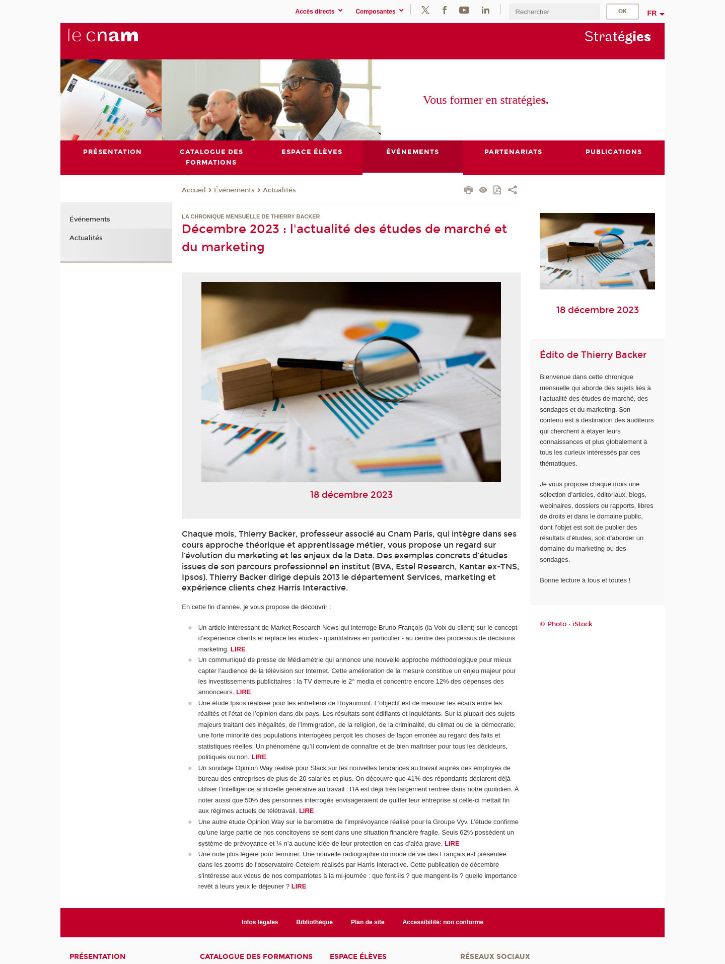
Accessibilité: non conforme (443, 922)
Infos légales (260, 922)
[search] (554, 12)
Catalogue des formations (256, 956)
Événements (234, 190)
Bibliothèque (314, 922)
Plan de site (368, 922)
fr (652, 13)
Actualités (279, 190)
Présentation (97, 956)
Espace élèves (358, 956)
